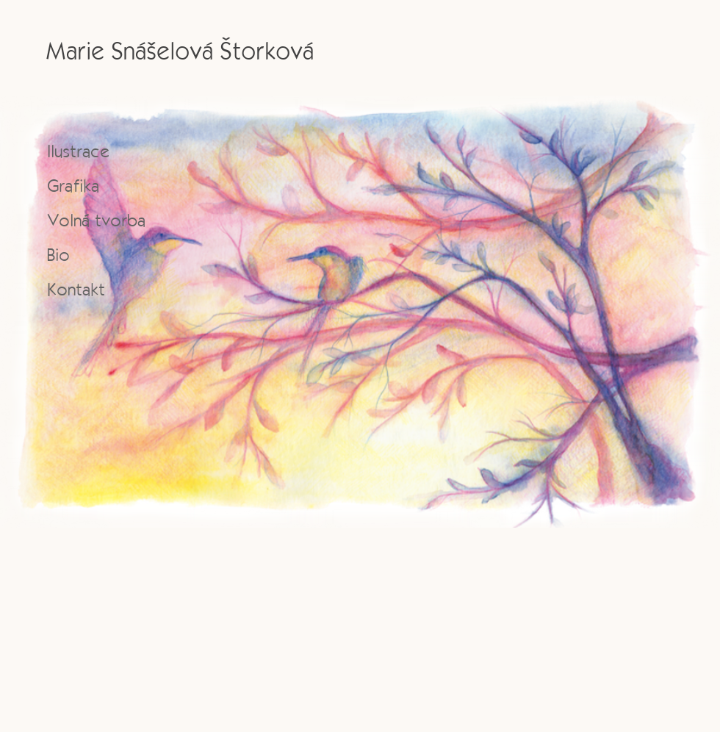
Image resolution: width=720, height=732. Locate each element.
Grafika (73, 185)
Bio (58, 255)
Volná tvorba (96, 220)
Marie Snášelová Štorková (180, 50)
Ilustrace (78, 151)
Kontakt (76, 289)
